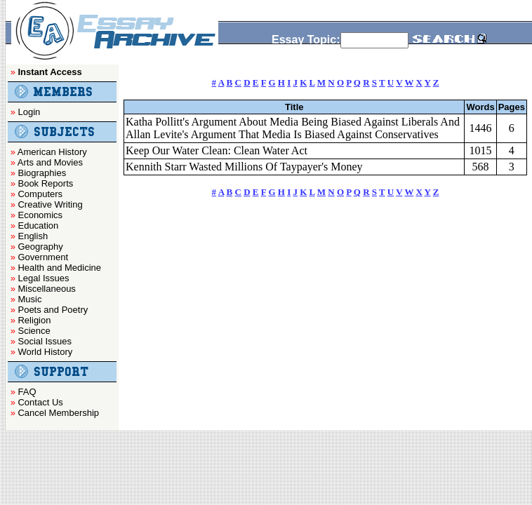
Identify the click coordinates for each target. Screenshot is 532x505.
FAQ (27, 391)
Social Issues (45, 341)
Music (29, 299)
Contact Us (40, 402)
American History (52, 152)
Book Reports (45, 183)
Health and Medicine (59, 267)
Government (43, 257)
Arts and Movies (50, 162)
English (33, 236)
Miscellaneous (46, 288)
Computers (40, 194)
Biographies (42, 173)
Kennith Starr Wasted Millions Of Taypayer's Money (244, 167)
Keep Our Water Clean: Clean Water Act (216, 150)
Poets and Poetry (53, 309)
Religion (34, 320)
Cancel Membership (58, 413)
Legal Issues (43, 278)
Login (29, 112)
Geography (40, 246)
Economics (40, 215)
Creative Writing (50, 204)
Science (34, 330)
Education (38, 225)
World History (45, 351)
